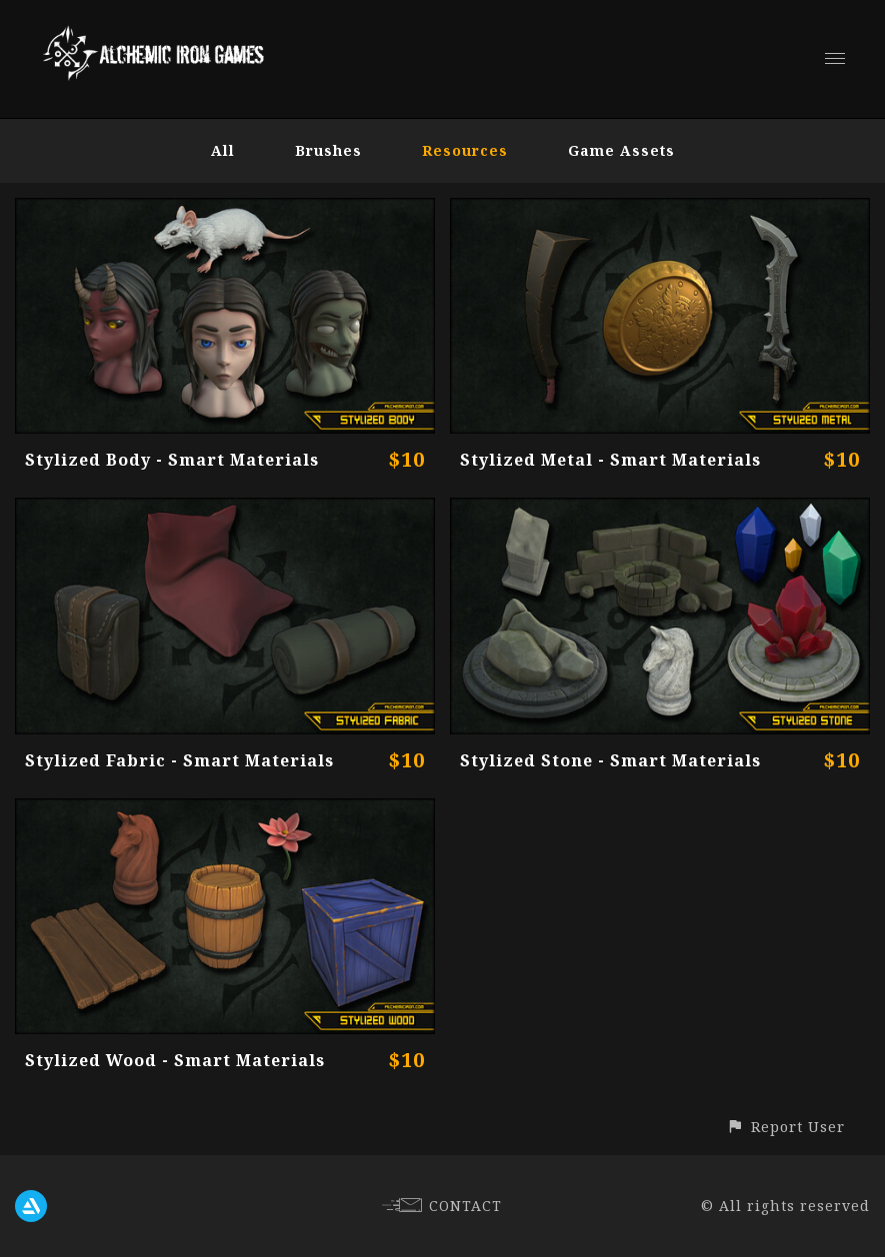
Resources (465, 150)
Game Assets (621, 150)
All (223, 150)
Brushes (328, 150)
